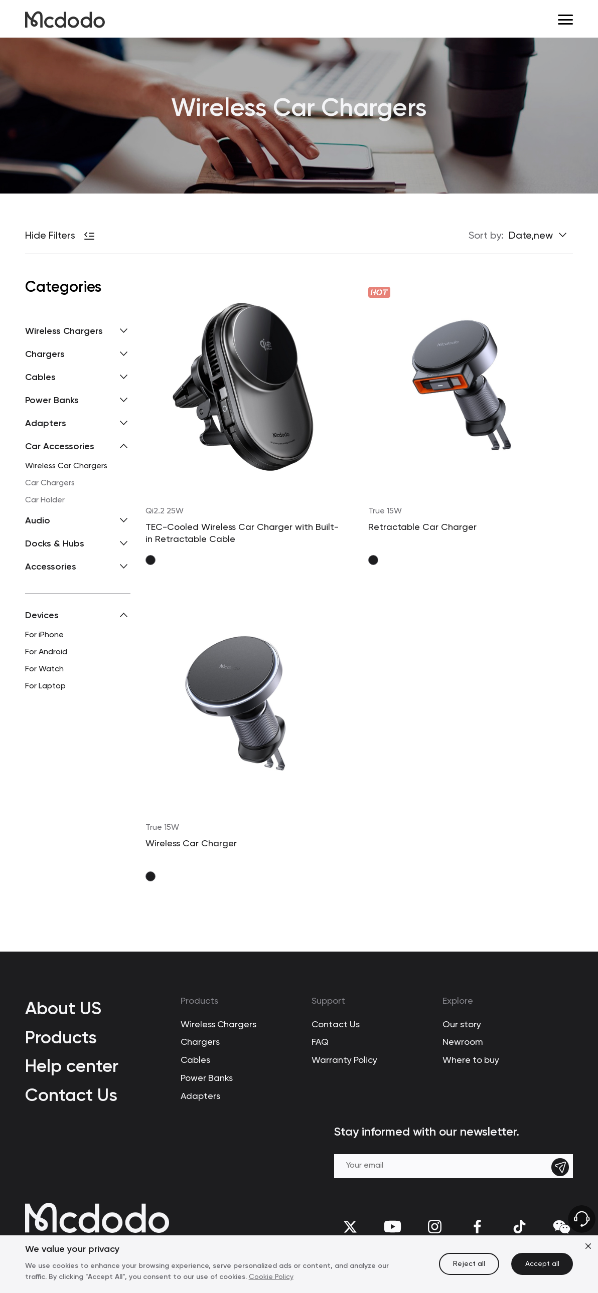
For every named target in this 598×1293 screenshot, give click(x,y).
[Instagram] (434, 1226)
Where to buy (470, 1060)
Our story (461, 1024)
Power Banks (207, 1078)
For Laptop (45, 686)
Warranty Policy (344, 1060)
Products (61, 1037)
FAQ (320, 1042)
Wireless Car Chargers (66, 466)
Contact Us (71, 1094)
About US (63, 1008)
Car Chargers (50, 483)
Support (328, 1001)
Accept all (542, 1263)
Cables (195, 1060)
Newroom (462, 1042)
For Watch (44, 669)
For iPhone (44, 635)
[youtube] (392, 1226)
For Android (46, 652)
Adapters (200, 1096)
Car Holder (45, 500)
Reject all (469, 1263)
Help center (71, 1065)
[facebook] (477, 1226)
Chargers (200, 1042)
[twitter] (350, 1226)
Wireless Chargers (218, 1024)
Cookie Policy (271, 1276)
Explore (457, 1001)
